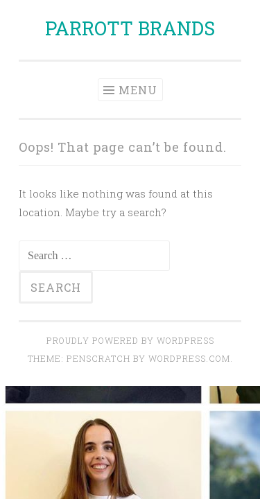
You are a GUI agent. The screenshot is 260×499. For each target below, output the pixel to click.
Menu (138, 89)
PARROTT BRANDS (130, 28)
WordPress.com (189, 358)
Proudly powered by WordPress (130, 340)
